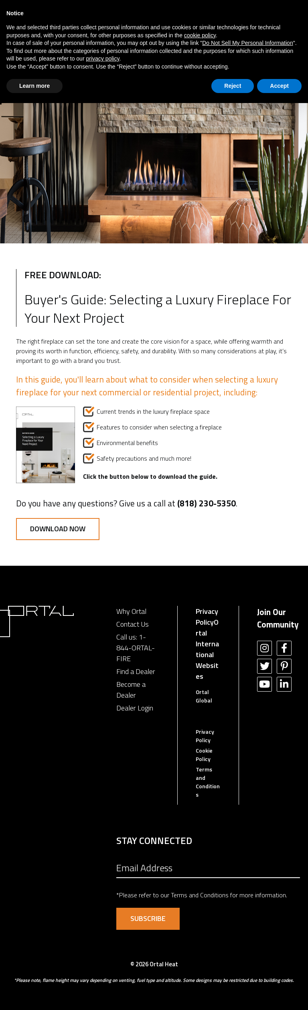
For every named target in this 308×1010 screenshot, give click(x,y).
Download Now (57, 528)
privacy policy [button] (102, 58)
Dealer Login (134, 707)
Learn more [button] (34, 86)
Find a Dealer (135, 671)
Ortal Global (204, 696)
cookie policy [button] (200, 35)
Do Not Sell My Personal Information (247, 43)
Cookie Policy (204, 754)
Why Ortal (131, 611)
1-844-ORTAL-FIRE (135, 648)
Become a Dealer (131, 689)
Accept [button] (279, 86)
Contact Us (132, 624)
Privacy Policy (207, 616)
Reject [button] (232, 86)
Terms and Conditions (208, 782)
